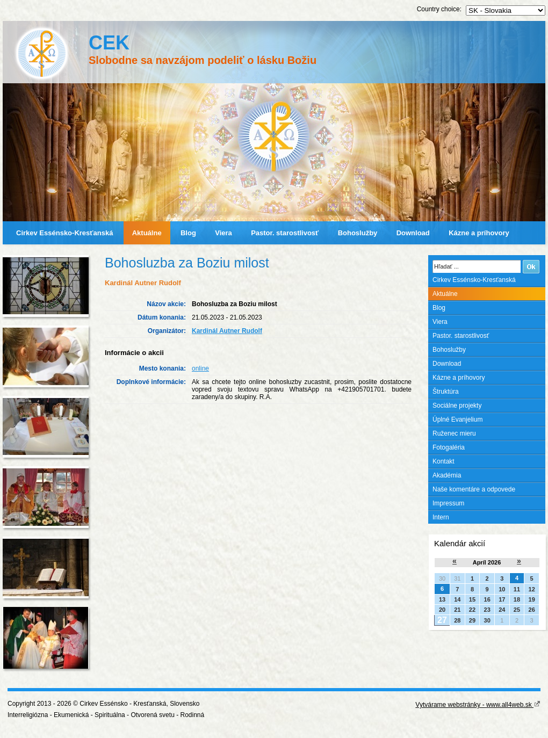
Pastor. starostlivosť (285, 233)
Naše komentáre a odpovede (473, 489)
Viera (223, 233)
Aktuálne (147, 233)
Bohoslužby (358, 233)
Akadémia (446, 475)
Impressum (448, 503)
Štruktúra (445, 391)
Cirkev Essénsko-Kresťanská (64, 233)
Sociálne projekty (456, 405)
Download (413, 233)
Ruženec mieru (454, 433)
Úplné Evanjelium (457, 419)
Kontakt (443, 461)
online (200, 368)
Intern (440, 517)
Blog (188, 233)
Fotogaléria (448, 447)
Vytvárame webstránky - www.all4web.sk (477, 704)
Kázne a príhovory (479, 233)
